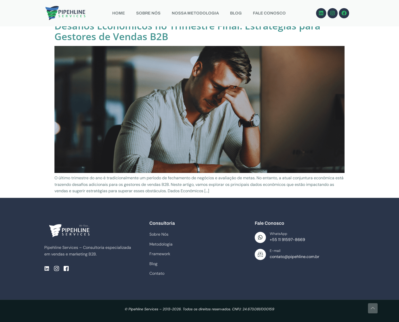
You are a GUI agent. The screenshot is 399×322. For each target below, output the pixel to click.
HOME (118, 13)
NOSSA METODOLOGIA (195, 13)
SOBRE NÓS (148, 13)
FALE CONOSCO (269, 13)
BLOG (236, 13)
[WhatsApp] (260, 237)
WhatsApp (278, 233)
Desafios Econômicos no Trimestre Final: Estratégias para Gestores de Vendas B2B (187, 31)
